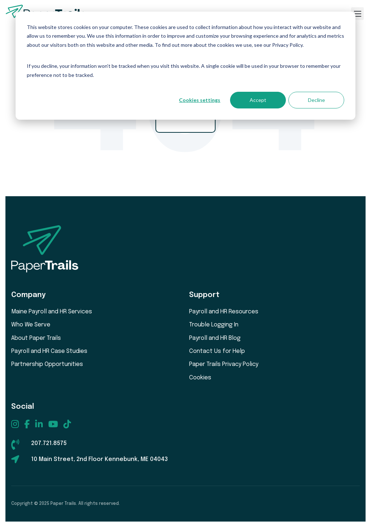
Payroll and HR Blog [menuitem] (215, 338)
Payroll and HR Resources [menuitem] (223, 312)
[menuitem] (15, 424)
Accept (258, 100)
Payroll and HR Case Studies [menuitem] (49, 351)
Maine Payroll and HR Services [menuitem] (51, 312)
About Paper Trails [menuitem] (36, 338)
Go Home (185, 120)
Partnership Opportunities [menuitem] (47, 364)
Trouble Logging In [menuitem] (213, 325)
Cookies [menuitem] (200, 378)
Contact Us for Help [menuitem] (217, 351)
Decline (316, 100)
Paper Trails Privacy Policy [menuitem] (223, 364)
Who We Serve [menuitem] (30, 325)
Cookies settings (199, 100)
